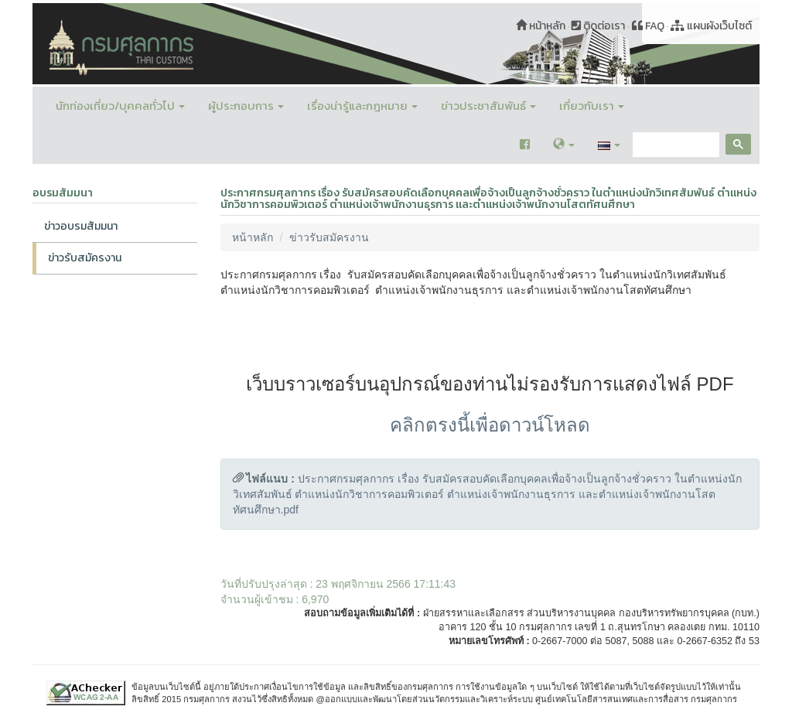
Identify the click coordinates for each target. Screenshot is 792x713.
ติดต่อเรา (598, 26)
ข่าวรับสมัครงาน (84, 258)
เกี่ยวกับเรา (591, 105)
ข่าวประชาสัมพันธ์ (488, 105)
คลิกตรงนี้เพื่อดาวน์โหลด (490, 424)
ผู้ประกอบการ (246, 105)
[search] (674, 145)
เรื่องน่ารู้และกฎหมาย (362, 105)
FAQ (648, 26)
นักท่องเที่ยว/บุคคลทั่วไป (120, 105)
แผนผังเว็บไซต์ (711, 26)
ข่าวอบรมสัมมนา (81, 226)
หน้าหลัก (540, 26)
